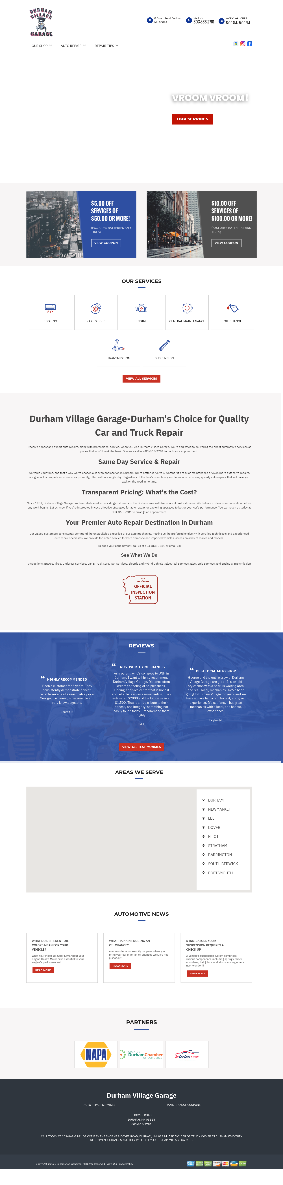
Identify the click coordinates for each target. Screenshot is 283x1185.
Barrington (201, 854)
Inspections (19, 563)
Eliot (195, 836)
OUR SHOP (40, 46)
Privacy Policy (125, 1179)
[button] (123, 836)
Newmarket (201, 809)
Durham (197, 799)
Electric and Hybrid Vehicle (130, 563)
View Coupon (90, 243)
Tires (42, 563)
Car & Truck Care (82, 563)
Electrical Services (161, 563)
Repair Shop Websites (68, 1179)
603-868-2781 (203, 22)
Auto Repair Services (99, 1120)
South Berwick (204, 863)
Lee (193, 818)
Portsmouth (202, 872)
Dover (196, 827)
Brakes (33, 563)
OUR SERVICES (192, 119)
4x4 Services (103, 563)
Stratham (199, 845)
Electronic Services (187, 563)
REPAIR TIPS (104, 46)
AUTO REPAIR (71, 46)
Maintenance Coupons (184, 1120)
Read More (27, 970)
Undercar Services (59, 563)
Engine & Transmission (220, 563)
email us (159, 545)
